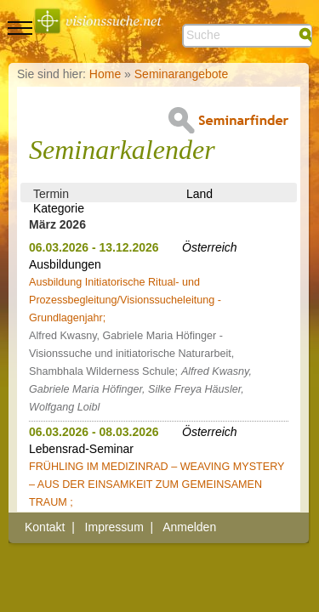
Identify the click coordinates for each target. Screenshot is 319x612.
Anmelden (189, 527)
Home (105, 74)
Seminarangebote (181, 74)
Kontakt (45, 527)
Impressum (114, 527)
